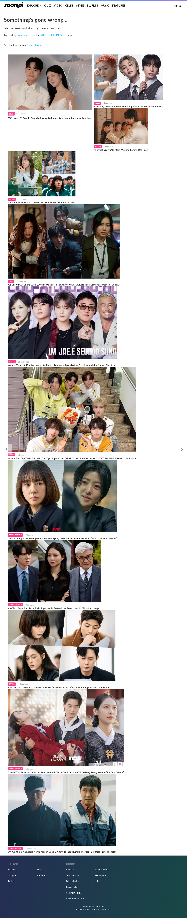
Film (11, 281)
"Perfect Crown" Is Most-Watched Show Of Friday (121, 149)
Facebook (12, 869)
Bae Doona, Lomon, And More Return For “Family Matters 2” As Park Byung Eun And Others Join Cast (61, 687)
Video (58, 5)
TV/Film (12, 362)
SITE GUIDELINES (51, 35)
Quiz (47, 5)
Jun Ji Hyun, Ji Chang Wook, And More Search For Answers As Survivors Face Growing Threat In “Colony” (64, 284)
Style (80, 5)
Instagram (12, 875)
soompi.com (24, 35)
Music (105, 5)
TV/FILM (92, 5)
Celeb (69, 5)
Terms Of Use (72, 875)
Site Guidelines (102, 869)
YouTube (40, 875)
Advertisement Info (75, 898)
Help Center (100, 875)
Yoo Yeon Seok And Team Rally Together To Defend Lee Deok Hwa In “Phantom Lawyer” (54, 608)
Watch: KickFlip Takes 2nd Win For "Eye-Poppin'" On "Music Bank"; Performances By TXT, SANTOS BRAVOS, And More (72, 458)
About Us (70, 869)
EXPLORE (33, 5)
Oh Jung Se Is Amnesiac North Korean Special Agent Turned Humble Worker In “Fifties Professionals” (62, 851)
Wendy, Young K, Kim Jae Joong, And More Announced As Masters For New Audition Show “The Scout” (62, 365)
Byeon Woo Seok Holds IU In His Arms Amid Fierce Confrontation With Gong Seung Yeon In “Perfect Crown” (66, 772)
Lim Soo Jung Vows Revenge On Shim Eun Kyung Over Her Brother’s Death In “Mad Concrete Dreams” (62, 538)
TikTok (40, 869)
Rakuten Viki (99, 909)
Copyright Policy (73, 893)
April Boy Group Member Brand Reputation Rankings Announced (128, 106)
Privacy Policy (72, 881)
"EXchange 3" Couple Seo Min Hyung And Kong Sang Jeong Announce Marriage (50, 118)
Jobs (97, 881)
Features (118, 5)
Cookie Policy (72, 887)
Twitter (11, 881)
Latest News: (35, 45)
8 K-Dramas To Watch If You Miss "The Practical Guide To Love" (41, 202)
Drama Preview (15, 535)
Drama (98, 146)
